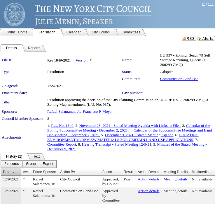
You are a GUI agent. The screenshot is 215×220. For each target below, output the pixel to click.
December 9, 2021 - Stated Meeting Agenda (139, 135)
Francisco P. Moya (97, 111)
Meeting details (175, 179)
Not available (202, 179)
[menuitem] (11, 164)
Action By (67, 172)
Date (6, 172)
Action (107, 172)
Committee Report (61, 144)
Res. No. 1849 (62, 125)
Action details (148, 179)
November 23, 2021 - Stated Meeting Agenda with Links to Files (129, 125)
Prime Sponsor (44, 172)
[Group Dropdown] (30, 164)
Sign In (208, 3)
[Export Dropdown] (47, 164)
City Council (70, 179)
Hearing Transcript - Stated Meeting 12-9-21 (116, 144)
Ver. (26, 172)
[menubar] (29, 164)
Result (129, 172)
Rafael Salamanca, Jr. (64, 111)
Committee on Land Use (179, 78)
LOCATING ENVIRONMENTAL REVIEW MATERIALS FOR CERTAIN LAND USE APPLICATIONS (123, 137)
